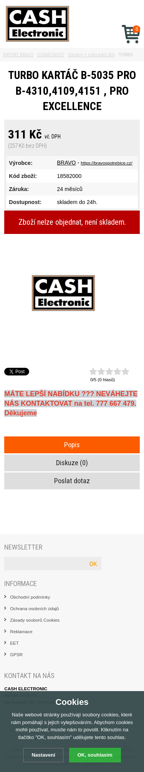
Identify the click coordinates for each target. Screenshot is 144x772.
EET (14, 642)
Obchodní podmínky (30, 596)
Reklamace (21, 631)
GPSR (16, 654)
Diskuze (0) (72, 463)
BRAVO (66, 163)
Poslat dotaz (72, 481)
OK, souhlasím (95, 755)
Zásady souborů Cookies (35, 619)
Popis (72, 445)
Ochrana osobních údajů (34, 608)
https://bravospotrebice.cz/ (106, 163)
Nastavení (43, 755)
